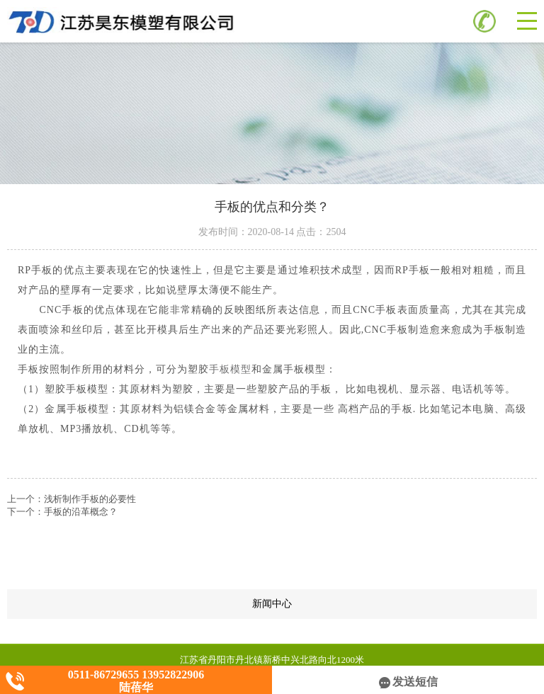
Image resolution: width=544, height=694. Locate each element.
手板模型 (230, 369)
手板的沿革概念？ (81, 511)
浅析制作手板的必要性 (90, 499)
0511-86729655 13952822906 (136, 675)
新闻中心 (394, 604)
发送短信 (408, 682)
